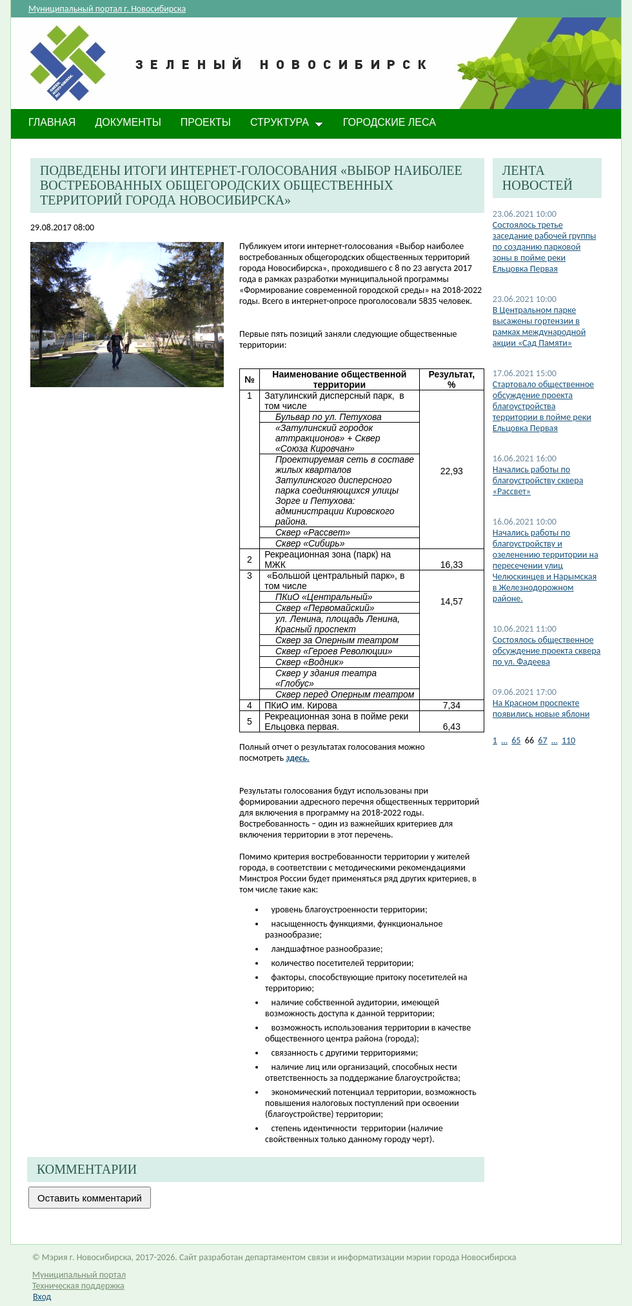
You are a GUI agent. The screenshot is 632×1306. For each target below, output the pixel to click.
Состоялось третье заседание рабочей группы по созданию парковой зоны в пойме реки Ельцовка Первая (545, 246)
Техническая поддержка (78, 1285)
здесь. (298, 757)
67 (542, 740)
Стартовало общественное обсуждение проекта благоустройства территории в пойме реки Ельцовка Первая (543, 406)
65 (515, 740)
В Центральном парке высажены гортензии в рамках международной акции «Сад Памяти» (539, 326)
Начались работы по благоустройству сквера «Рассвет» (538, 480)
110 (568, 740)
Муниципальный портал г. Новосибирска (107, 8)
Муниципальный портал (79, 1274)
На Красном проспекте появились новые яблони (541, 708)
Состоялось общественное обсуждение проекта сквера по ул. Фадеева (547, 650)
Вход (42, 1296)
